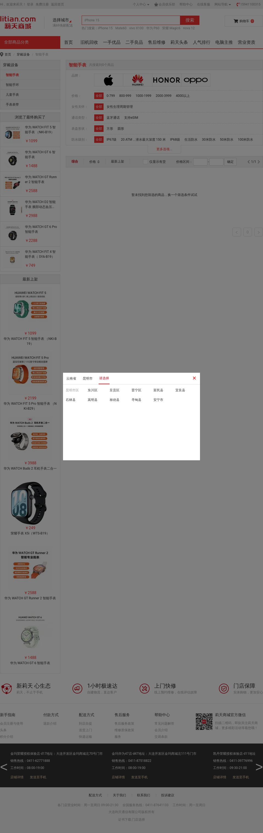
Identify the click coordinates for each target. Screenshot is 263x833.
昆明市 (88, 378)
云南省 (71, 378)
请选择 (104, 378)
